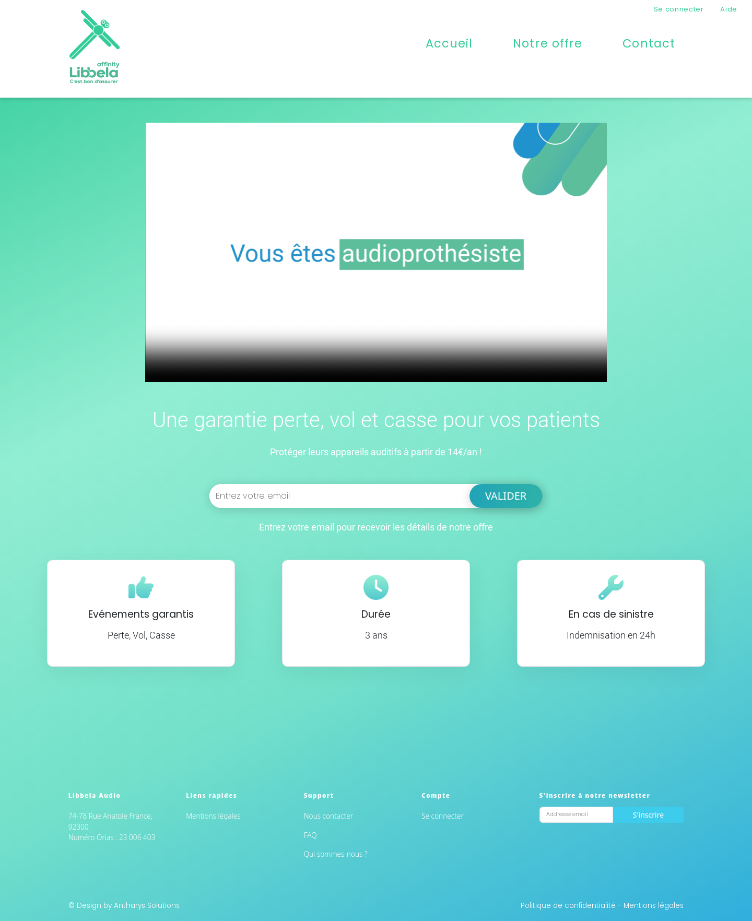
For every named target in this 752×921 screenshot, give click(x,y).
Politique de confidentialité (569, 906)
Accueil (449, 43)
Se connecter (679, 9)
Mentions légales (213, 816)
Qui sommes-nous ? (336, 854)
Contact (648, 43)
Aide (728, 9)
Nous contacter (328, 816)
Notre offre (547, 43)
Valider (505, 496)
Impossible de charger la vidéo (376, 252)
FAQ (310, 835)
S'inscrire (648, 815)
